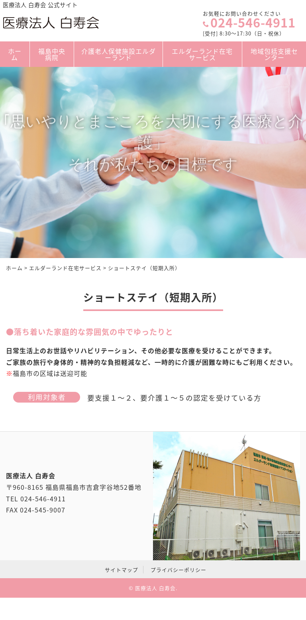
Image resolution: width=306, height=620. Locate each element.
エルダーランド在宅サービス (202, 54)
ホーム (15, 54)
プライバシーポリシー (178, 569)
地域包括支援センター (274, 54)
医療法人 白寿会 (155, 588)
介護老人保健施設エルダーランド (118, 54)
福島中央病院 (51, 54)
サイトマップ (121, 569)
